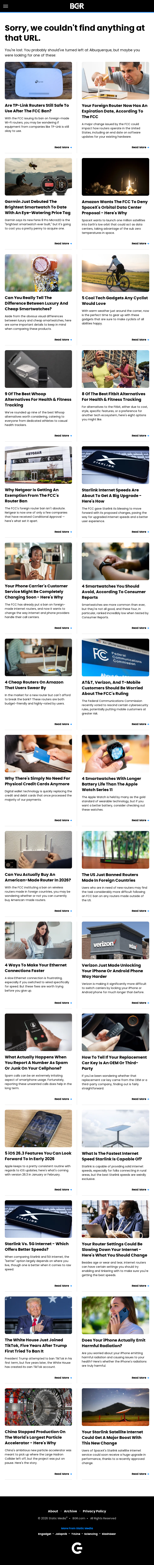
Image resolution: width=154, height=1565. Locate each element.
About (53, 1511)
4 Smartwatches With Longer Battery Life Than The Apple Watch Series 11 (111, 784)
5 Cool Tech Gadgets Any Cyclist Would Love (115, 300)
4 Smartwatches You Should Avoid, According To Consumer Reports (114, 592)
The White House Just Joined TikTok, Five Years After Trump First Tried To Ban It (36, 1345)
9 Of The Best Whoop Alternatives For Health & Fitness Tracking (38, 399)
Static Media (57, 1518)
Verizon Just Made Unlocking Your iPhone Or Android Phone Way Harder (112, 971)
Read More (62, 147)
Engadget (44, 1534)
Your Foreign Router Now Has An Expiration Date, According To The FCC (114, 111)
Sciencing (91, 1534)
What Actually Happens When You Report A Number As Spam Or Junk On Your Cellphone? (36, 1062)
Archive (70, 1511)
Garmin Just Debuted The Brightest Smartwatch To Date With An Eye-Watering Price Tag (38, 207)
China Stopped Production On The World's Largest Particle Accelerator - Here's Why (35, 1437)
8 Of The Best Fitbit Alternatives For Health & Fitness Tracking (113, 396)
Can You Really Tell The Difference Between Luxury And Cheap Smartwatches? (36, 303)
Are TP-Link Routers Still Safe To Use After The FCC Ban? (37, 108)
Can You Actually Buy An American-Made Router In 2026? (38, 877)
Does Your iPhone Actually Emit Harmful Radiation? (113, 1343)
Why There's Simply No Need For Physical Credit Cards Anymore (37, 781)
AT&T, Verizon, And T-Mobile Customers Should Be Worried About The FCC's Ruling (112, 688)
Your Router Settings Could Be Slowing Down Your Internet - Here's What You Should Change (114, 1249)
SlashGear (109, 1534)
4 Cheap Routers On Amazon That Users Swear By (34, 685)
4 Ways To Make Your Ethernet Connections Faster (36, 967)
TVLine (75, 1534)
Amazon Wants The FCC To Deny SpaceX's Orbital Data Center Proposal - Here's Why (115, 207)
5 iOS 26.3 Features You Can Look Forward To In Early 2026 (38, 1156)
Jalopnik (61, 1534)
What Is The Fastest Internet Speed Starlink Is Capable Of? (112, 1156)
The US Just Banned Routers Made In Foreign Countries (110, 877)
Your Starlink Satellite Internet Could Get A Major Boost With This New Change (112, 1437)
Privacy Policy (94, 1511)
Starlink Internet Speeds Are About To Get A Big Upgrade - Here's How (112, 495)
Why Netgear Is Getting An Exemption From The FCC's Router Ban (32, 495)
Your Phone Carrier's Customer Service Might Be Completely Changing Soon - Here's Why (36, 591)
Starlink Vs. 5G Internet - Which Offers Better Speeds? (37, 1246)
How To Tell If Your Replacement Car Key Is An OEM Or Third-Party (114, 1063)
